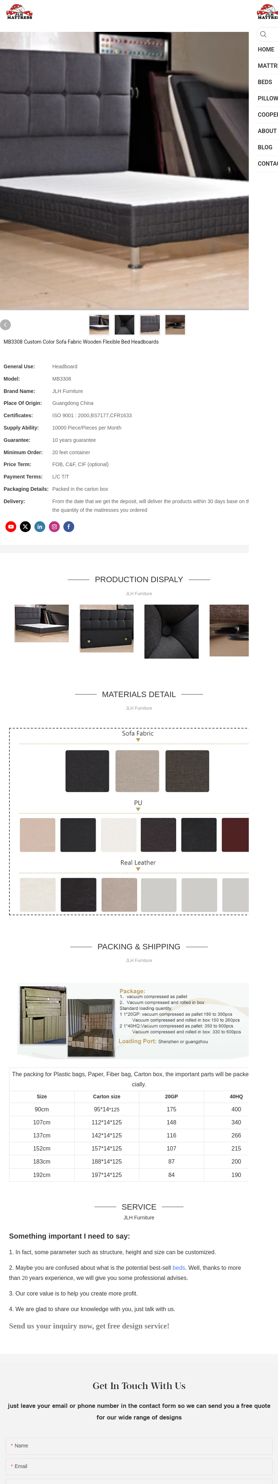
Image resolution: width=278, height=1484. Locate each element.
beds (179, 1268)
